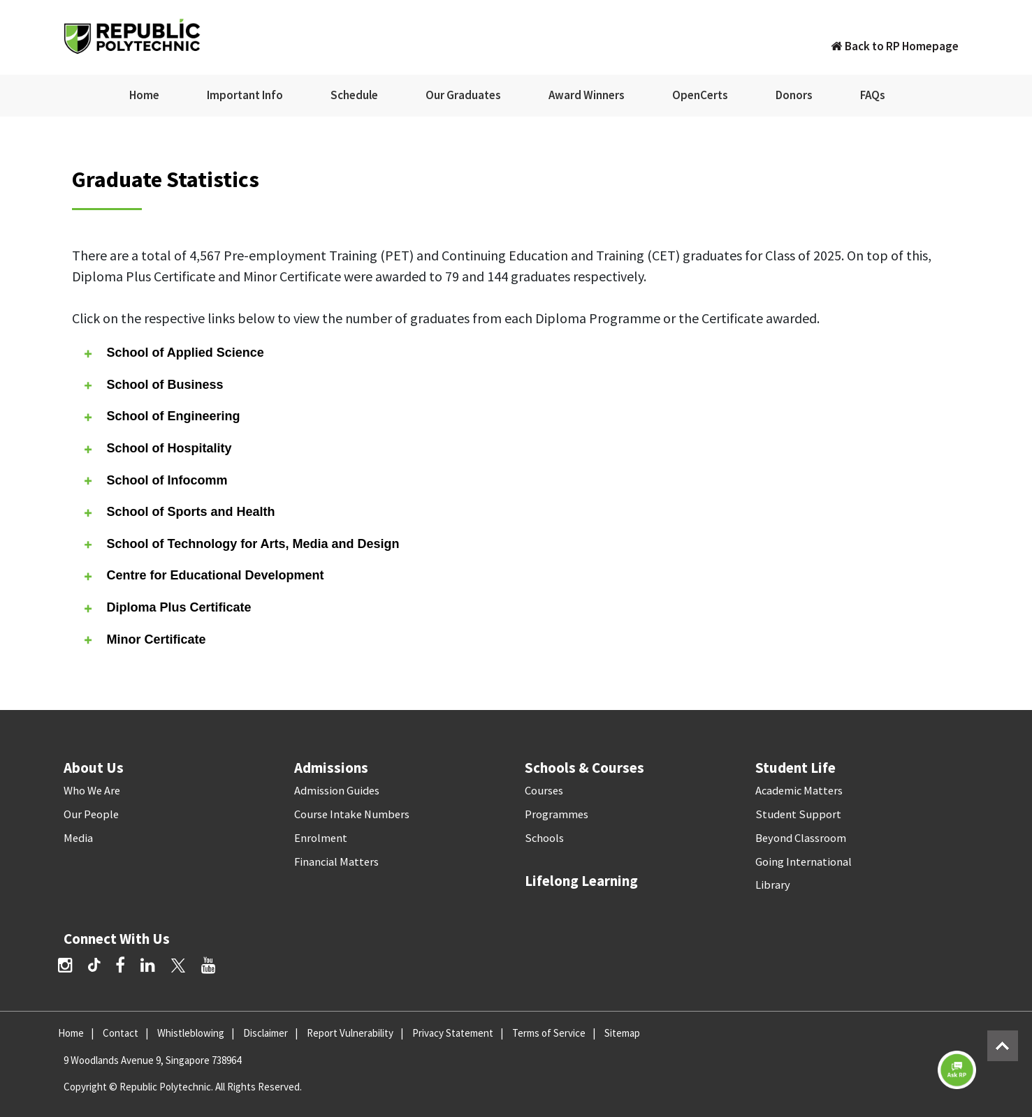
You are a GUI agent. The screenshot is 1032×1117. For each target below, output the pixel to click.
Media (78, 838)
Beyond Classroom (800, 838)
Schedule (354, 95)
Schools (544, 838)
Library (772, 885)
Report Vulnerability (350, 1033)
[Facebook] (120, 965)
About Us (94, 767)
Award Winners (586, 95)
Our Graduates (463, 95)
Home (144, 95)
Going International (803, 862)
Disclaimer (265, 1033)
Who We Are (92, 790)
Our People (91, 814)
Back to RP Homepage (895, 46)
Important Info (245, 95)
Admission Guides (336, 790)
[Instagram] (65, 965)
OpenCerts (700, 95)
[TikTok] (101, 967)
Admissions (331, 767)
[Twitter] (178, 965)
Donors (794, 95)
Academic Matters (799, 790)
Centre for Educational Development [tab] (202, 575)
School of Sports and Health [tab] (178, 512)
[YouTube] (208, 965)
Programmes (556, 814)
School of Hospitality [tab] (156, 448)
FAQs (872, 95)
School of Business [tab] (152, 385)
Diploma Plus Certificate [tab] (166, 607)
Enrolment (320, 838)
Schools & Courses (584, 767)
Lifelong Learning (581, 880)
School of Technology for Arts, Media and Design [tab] (240, 544)
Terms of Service (549, 1033)
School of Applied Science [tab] (172, 353)
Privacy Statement (452, 1033)
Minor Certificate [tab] (143, 639)
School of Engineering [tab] (160, 416)
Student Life (795, 767)
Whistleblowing (190, 1033)
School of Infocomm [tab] (154, 480)
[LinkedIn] (147, 965)
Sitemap (622, 1033)
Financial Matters (336, 862)
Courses (544, 790)
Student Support (798, 814)
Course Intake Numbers (351, 814)
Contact (120, 1033)
